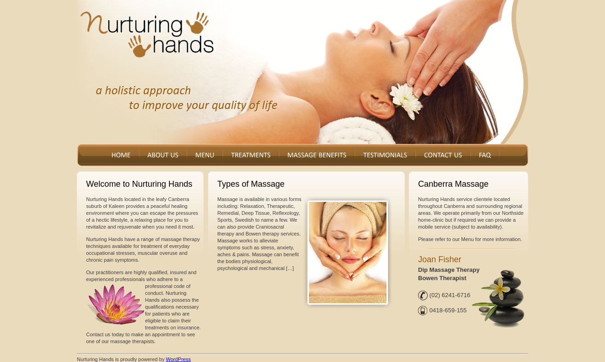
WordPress (178, 359)
